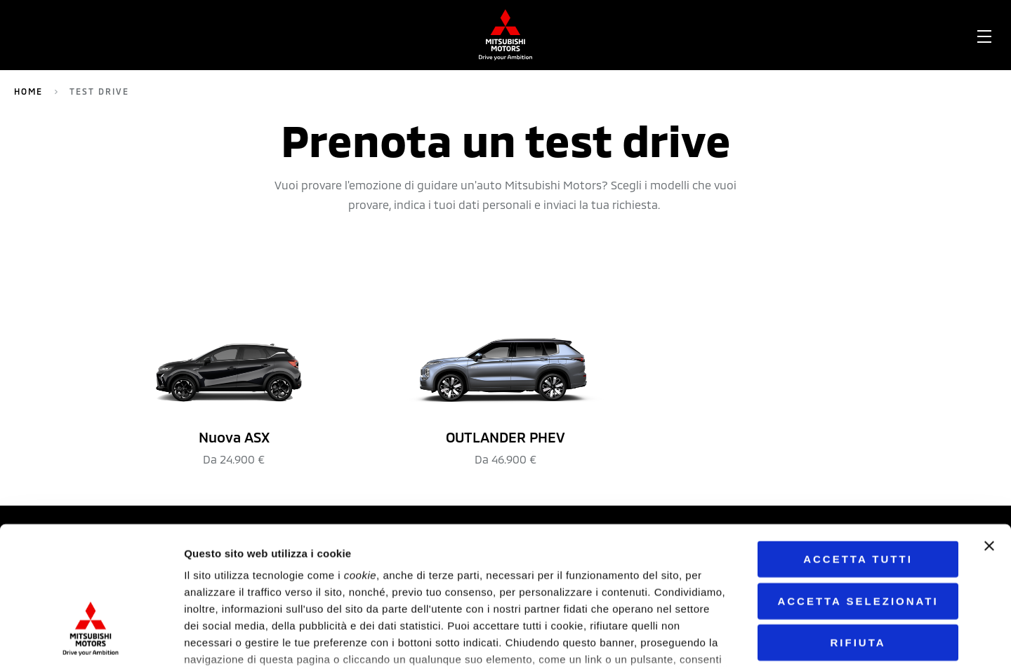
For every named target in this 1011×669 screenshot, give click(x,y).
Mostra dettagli (722, 641)
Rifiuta (857, 536)
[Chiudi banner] (989, 440)
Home (28, 91)
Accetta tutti (858, 453)
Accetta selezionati (857, 494)
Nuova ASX (369, 35)
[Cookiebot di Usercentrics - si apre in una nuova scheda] (90, 641)
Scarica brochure (756, 35)
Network (457, 35)
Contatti (871, 35)
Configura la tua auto (590, 35)
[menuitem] (130, 35)
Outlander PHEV (254, 35)
